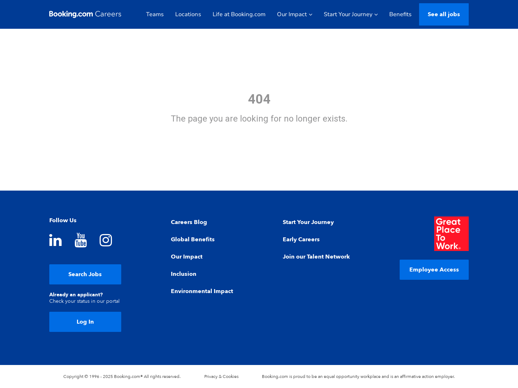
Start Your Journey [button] (351, 14)
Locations (188, 14)
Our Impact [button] (294, 14)
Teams (155, 14)
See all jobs (444, 14)
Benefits (400, 14)
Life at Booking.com (239, 14)
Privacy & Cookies (221, 376)
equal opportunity (341, 376)
